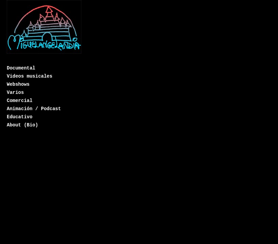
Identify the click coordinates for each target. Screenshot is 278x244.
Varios (15, 92)
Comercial (20, 100)
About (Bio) (22, 125)
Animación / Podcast (34, 108)
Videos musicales (29, 76)
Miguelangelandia (44, 31)
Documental (21, 68)
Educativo (20, 117)
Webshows (18, 84)
